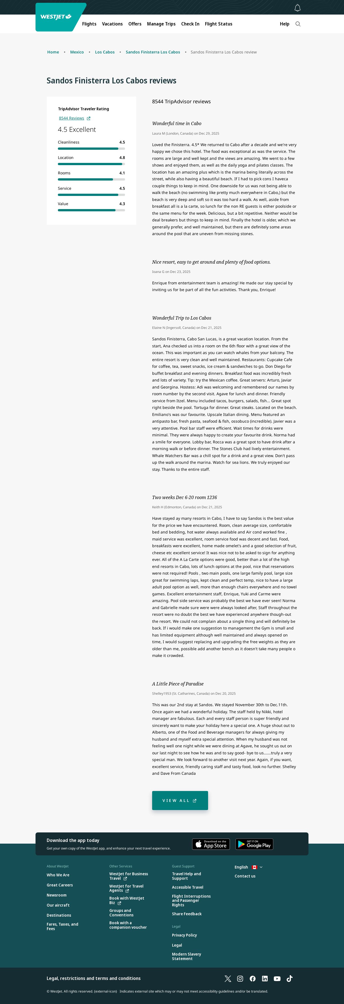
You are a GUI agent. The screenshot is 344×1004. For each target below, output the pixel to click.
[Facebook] (252, 978)
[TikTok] (289, 978)
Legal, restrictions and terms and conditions (94, 978)
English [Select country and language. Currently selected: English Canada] (248, 867)
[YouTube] (277, 978)
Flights (89, 24)
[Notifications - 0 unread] (297, 7)
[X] (228, 978)
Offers (135, 24)
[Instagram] (240, 978)
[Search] (298, 24)
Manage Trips (161, 24)
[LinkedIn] (264, 978)
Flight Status (218, 24)
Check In (190, 24)
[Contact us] (245, 876)
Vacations (112, 24)
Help (284, 24)
